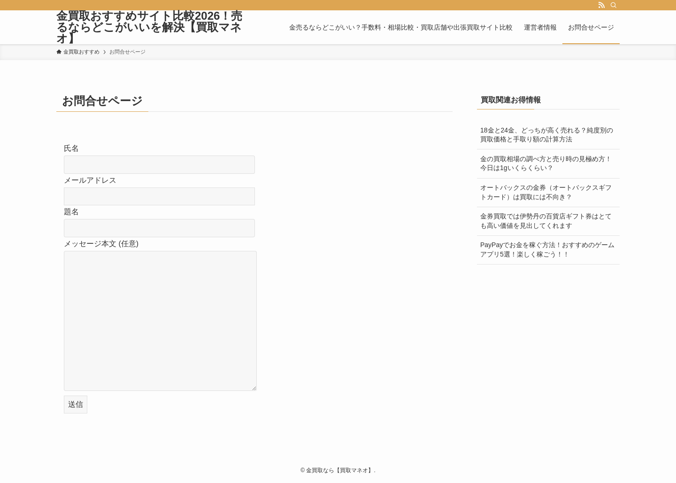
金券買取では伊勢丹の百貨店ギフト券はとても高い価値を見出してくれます (546, 220)
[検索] (613, 5)
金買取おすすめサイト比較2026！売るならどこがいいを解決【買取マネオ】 (149, 27)
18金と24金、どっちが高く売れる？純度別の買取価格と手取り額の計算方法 (546, 134)
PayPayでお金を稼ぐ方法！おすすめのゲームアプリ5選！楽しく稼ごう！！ (547, 249)
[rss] (601, 5)
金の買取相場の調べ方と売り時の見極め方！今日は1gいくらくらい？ (546, 163)
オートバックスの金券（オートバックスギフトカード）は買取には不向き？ (546, 192)
